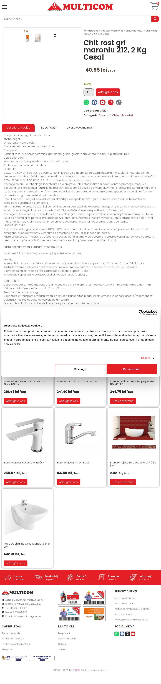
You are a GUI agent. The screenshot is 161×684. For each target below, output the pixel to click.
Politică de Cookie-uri (13, 653)
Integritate (7, 663)
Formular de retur (123, 628)
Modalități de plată (124, 618)
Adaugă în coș (108, 93)
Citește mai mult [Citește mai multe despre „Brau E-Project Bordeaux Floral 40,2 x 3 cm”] (122, 496)
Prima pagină (91, 31)
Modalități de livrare (124, 612)
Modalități (52, 591)
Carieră (62, 658)
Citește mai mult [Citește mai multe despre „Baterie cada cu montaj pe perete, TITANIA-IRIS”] (122, 415)
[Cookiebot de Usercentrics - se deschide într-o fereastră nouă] (141, 312)
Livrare (17, 591)
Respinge (80, 369)
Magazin (105, 31)
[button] (73, 36)
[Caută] (75, 19)
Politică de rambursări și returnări (132, 623)
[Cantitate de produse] (89, 93)
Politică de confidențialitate (16, 658)
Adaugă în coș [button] (15, 415)
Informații (145, 591)
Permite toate (131, 369)
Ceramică (117, 31)
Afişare (145, 357)
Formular (114, 591)
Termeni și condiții (11, 647)
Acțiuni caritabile (67, 653)
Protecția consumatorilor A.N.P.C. (131, 634)
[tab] (18, 142)
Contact (62, 663)
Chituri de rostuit (134, 31)
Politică (81, 591)
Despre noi (64, 647)
